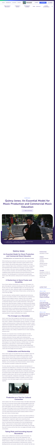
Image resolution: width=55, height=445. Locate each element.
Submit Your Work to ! (45, 315)
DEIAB (34, 6)
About (3, 2)
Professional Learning (27, 6)
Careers (19, 2)
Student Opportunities (46, 6)
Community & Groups (17, 6)
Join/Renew (43, 2)
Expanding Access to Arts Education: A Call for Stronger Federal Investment (45, 295)
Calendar (14, 2)
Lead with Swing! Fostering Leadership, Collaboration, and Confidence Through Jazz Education (45, 305)
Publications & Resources (7, 6)
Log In (50, 2)
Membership (8, 2)
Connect (36, 2)
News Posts (9, 241)
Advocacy (38, 6)
